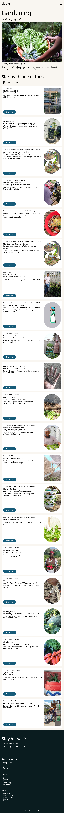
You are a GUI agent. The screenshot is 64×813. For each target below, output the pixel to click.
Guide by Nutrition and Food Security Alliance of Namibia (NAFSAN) (22, 149)
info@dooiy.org (15, 743)
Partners (6, 768)
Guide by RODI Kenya (9, 364)
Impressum (7, 801)
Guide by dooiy (7, 88)
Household (7, 784)
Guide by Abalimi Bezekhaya (11, 333)
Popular (6, 779)
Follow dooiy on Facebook (4, 747)
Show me (9, 112)
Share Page (57, 4)
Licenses (6, 799)
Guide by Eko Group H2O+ (10, 701)
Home (6, 3)
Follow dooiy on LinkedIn (23, 747)
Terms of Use (8, 795)
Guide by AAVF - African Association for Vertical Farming (19, 211)
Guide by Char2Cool (8, 456)
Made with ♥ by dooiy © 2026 (32, 810)
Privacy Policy (8, 797)
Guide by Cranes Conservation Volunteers (15, 180)
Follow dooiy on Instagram (10, 747)
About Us (6, 794)
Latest (5, 781)
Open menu (60, 3)
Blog (4, 766)
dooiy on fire (7, 763)
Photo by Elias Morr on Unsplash (13, 64)
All (4, 777)
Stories (5, 764)
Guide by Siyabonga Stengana (11, 670)
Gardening (7, 783)
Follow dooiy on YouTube (17, 747)
